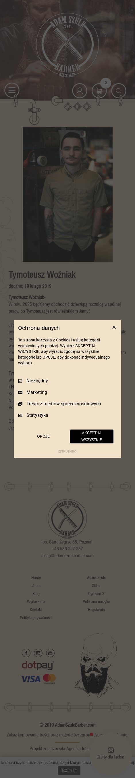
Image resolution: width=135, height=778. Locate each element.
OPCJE (43, 436)
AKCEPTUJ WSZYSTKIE (91, 436)
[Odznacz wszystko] (114, 327)
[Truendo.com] (67, 451)
